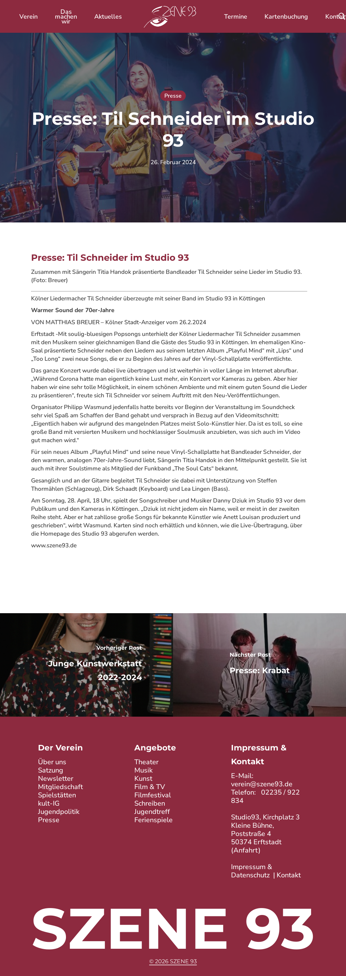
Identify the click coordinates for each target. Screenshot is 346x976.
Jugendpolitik (58, 811)
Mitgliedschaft (60, 786)
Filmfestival (152, 795)
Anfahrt (245, 850)
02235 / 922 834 (265, 796)
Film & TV (149, 786)
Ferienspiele (153, 820)
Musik (143, 770)
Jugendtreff (152, 811)
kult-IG (49, 803)
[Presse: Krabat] (259, 665)
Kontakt (289, 875)
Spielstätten (57, 795)
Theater (146, 762)
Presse (173, 96)
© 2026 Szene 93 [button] (173, 961)
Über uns (52, 762)
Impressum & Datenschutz (251, 871)
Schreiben (149, 803)
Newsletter (55, 778)
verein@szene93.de (261, 784)
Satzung (50, 770)
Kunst (143, 778)
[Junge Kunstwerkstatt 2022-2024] (86, 665)
